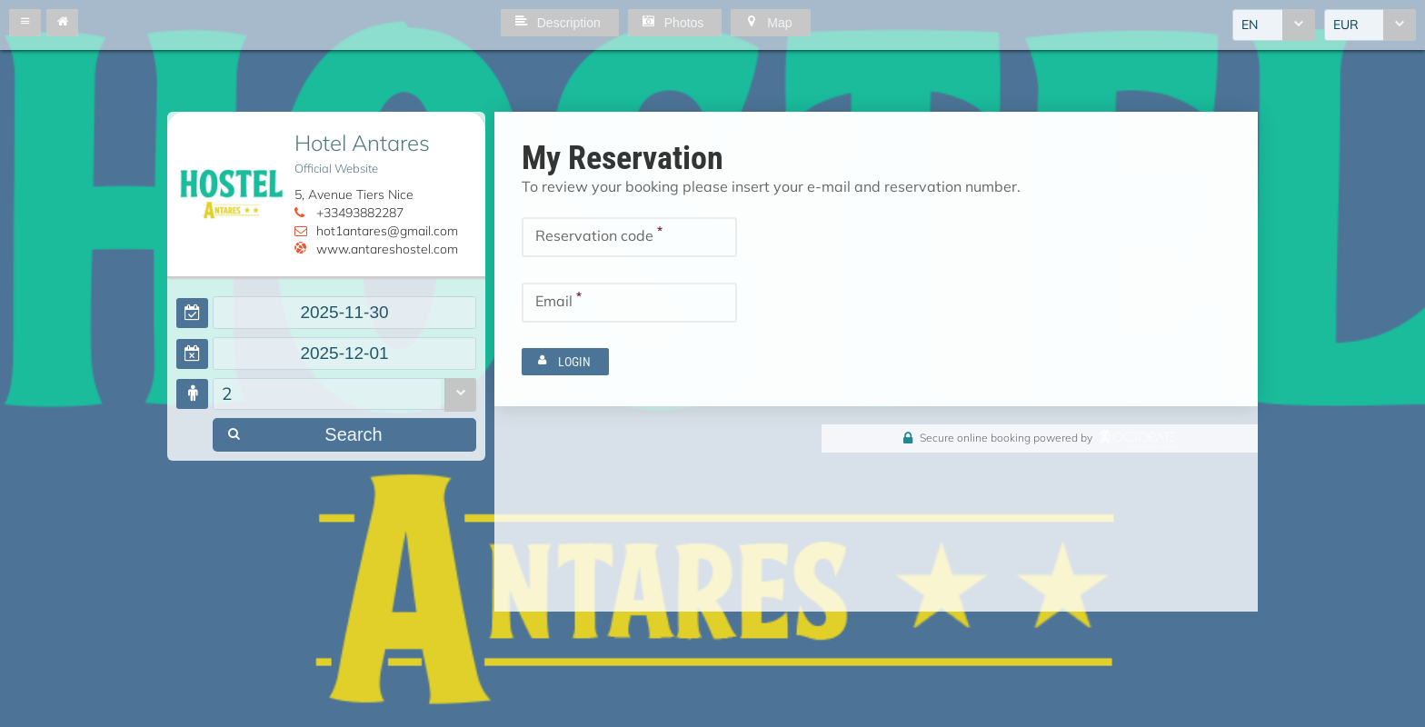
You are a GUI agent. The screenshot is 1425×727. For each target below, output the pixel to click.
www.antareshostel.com (387, 249)
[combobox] (1273, 25)
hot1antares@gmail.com (387, 231)
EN (1249, 24)
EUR (1346, 24)
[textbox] (344, 312)
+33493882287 (360, 212)
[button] (25, 22)
